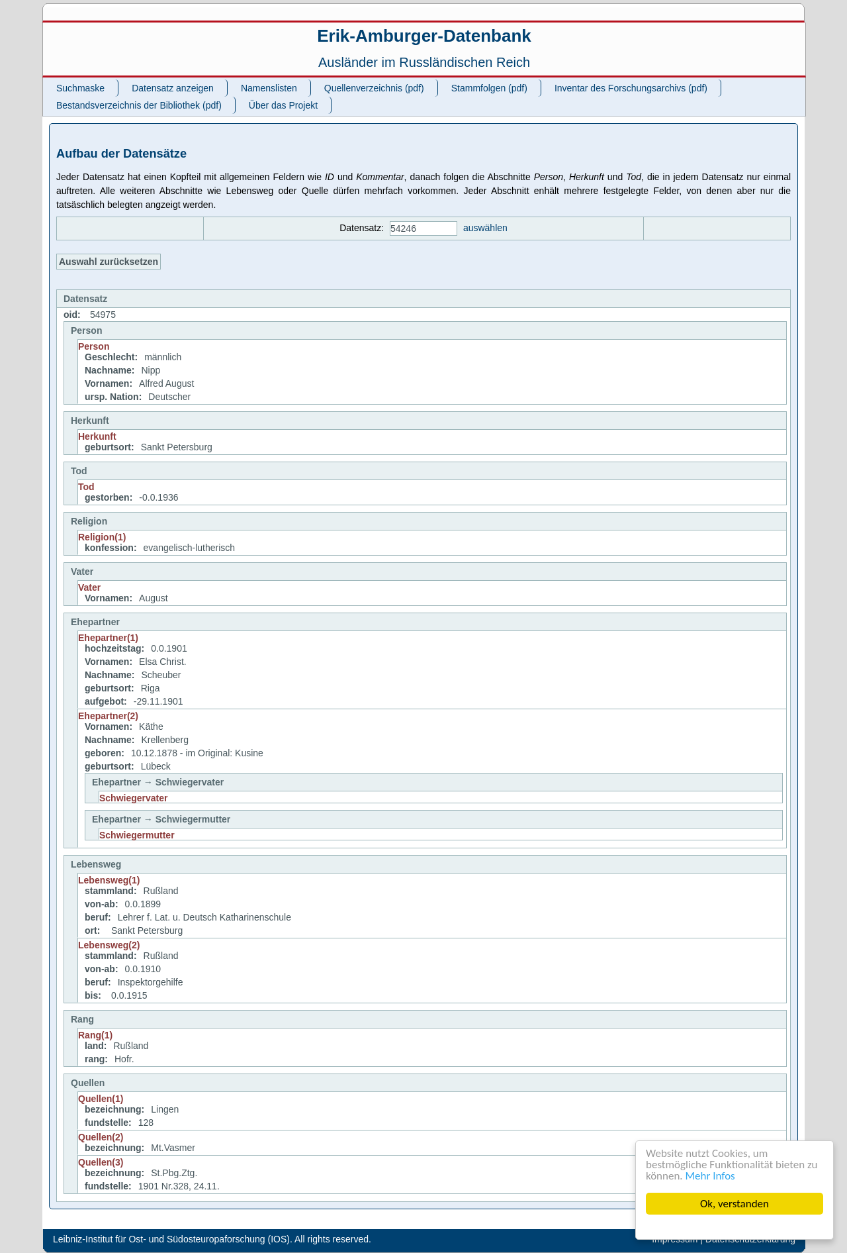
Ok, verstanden (734, 1204)
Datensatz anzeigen (173, 88)
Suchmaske (80, 88)
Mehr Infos (710, 1176)
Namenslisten (269, 88)
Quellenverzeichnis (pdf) (374, 88)
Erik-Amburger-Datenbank (424, 36)
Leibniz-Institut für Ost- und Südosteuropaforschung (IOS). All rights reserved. (212, 1239)
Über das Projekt (283, 105)
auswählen (485, 228)
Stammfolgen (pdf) (489, 88)
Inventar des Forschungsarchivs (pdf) (631, 88)
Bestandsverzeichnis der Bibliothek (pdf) (139, 105)
